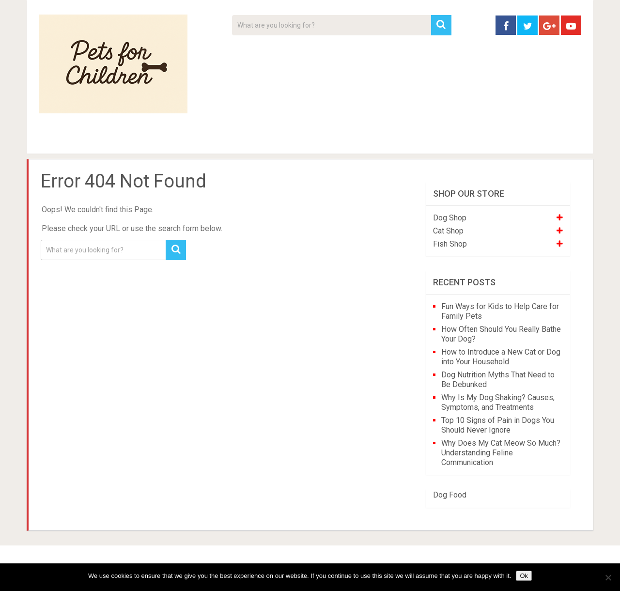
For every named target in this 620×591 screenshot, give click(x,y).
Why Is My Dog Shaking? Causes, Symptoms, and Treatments (498, 402)
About (279, 140)
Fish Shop (450, 244)
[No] (608, 577)
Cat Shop (448, 230)
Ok (524, 575)
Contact (436, 140)
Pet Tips (113, 140)
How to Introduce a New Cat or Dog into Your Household (500, 356)
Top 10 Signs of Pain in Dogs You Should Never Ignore (497, 425)
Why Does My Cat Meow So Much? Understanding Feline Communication (500, 452)
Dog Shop (449, 217)
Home (55, 140)
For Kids (171, 140)
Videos (226, 140)
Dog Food (449, 494)
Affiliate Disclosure (356, 140)
